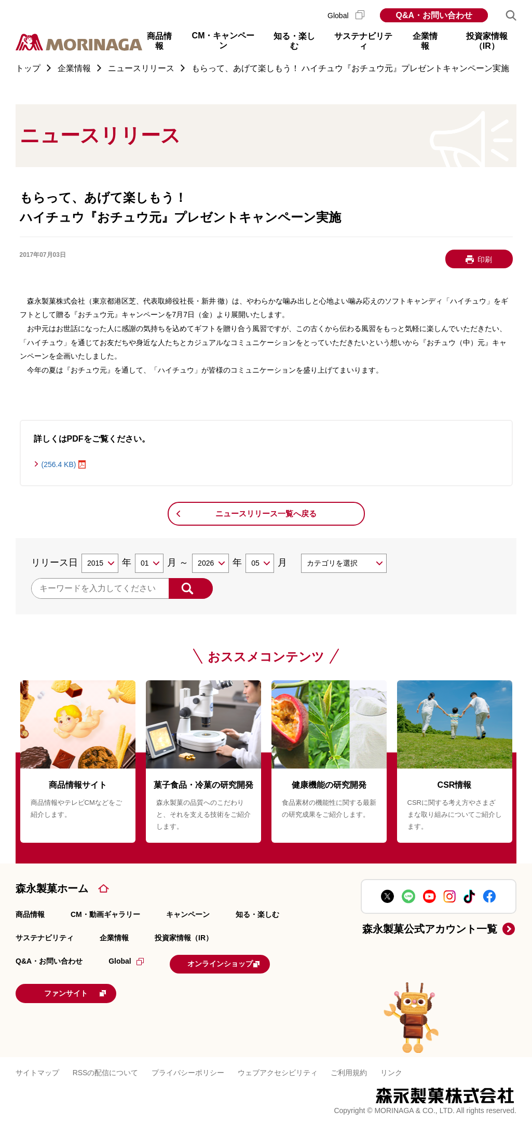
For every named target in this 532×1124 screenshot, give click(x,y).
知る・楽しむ (257, 914)
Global (346, 15)
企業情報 (114, 938)
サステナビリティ (45, 938)
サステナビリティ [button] (363, 41)
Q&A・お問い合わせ (433, 15)
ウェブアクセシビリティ (278, 1069)
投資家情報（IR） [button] (487, 41)
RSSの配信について (106, 1069)
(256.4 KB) (59, 464)
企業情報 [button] (425, 41)
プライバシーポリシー (188, 1069)
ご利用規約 (349, 1069)
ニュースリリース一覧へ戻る (266, 513)
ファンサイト (85, 991)
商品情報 (30, 914)
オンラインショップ (234, 963)
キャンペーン (188, 914)
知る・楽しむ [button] (294, 41)
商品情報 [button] (159, 41)
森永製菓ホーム (52, 888)
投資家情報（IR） (184, 938)
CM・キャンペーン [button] (223, 40)
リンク (391, 1069)
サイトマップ (37, 1069)
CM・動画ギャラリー (105, 914)
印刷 (485, 259)
